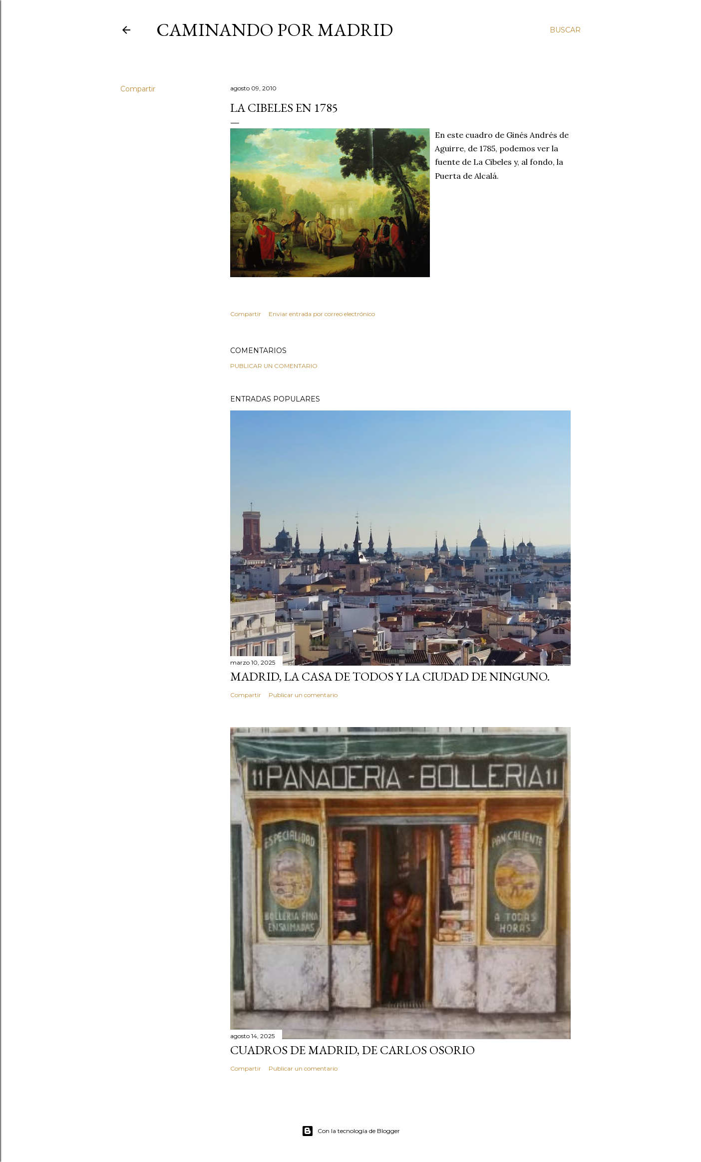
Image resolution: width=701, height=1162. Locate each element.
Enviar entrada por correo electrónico (322, 314)
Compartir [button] (137, 88)
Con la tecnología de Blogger (351, 1131)
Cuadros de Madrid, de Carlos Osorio (352, 1050)
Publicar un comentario (274, 366)
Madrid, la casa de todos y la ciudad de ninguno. (390, 676)
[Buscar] (565, 30)
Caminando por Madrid (274, 29)
